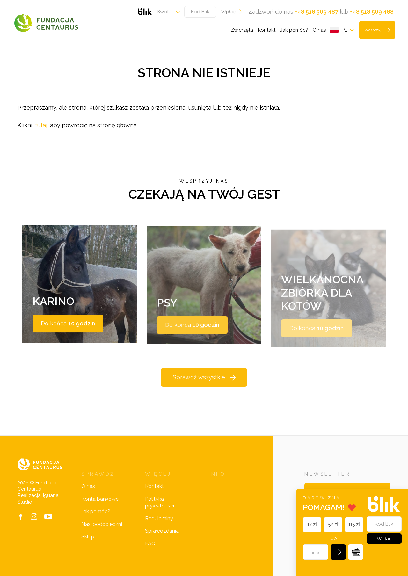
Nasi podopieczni (101, 524)
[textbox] (167, 12)
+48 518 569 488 (372, 11)
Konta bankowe (100, 499)
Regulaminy (159, 518)
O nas (319, 30)
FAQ (150, 544)
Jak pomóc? (294, 30)
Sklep (87, 537)
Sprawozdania (162, 531)
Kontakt (266, 30)
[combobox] (167, 12)
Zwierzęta (242, 30)
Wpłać (232, 12)
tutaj (41, 125)
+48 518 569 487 (316, 11)
